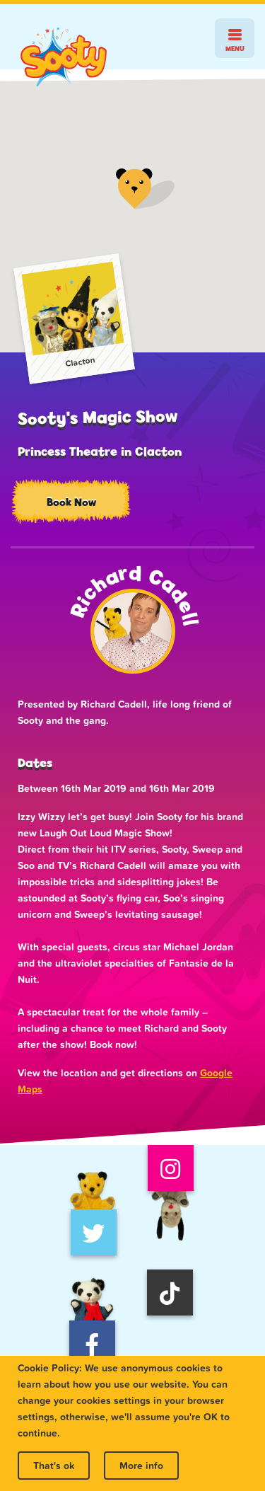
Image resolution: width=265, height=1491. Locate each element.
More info (141, 1465)
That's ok (53, 1465)
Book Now (71, 502)
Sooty (64, 57)
